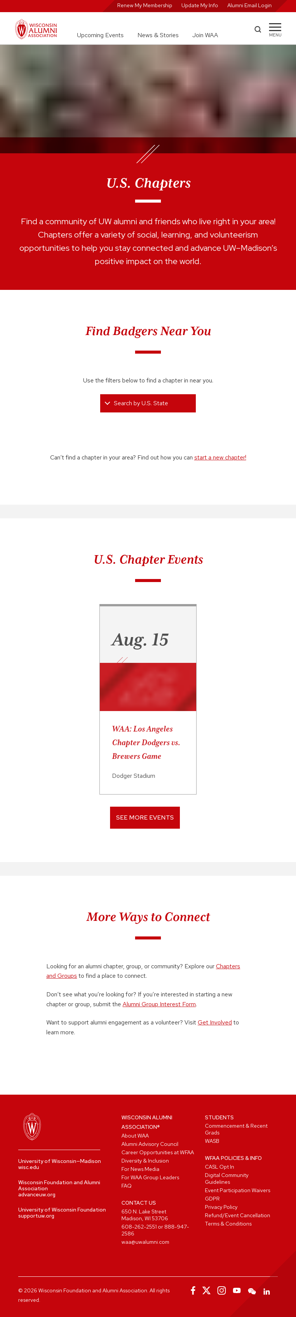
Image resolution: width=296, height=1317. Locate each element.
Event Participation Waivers (237, 1190)
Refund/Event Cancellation (237, 1215)
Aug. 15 (140, 639)
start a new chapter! (220, 457)
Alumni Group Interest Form (159, 1004)
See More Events (145, 817)
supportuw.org (36, 1215)
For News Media (140, 1169)
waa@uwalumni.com (145, 1241)
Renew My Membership (144, 5)
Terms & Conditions (228, 1223)
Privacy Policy (221, 1207)
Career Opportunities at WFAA (157, 1152)
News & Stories (158, 35)
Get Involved (215, 1022)
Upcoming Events (100, 35)
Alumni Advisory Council (149, 1144)
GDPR (212, 1198)
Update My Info (199, 5)
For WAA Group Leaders (150, 1177)
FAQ (126, 1185)
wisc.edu (28, 1167)
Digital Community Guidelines (227, 1178)
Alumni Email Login (249, 5)
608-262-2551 (139, 1226)
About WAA (135, 1135)
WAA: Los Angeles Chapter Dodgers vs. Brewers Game (146, 742)
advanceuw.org (36, 1194)
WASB (212, 1141)
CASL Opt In (219, 1166)
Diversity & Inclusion (145, 1160)
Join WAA (205, 35)
